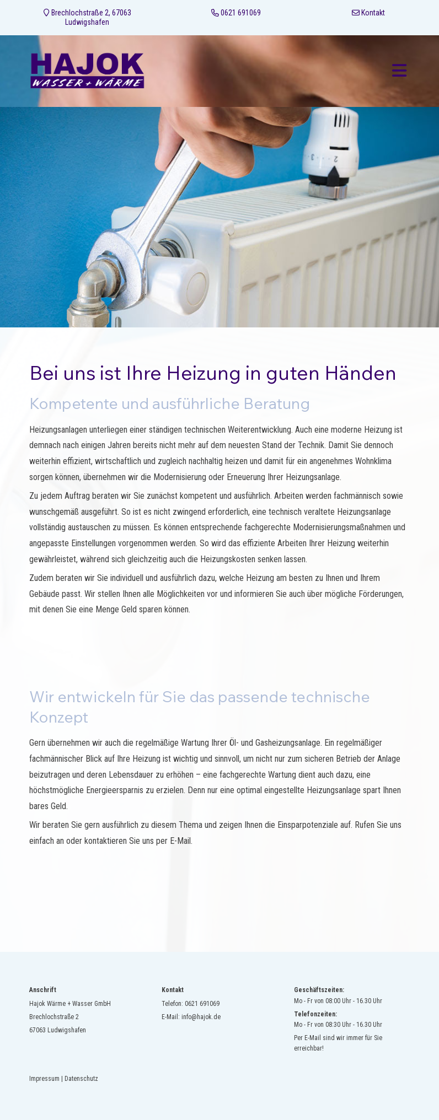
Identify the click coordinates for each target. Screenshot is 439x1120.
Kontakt (373, 12)
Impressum (44, 1079)
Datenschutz (81, 1079)
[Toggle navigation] (399, 71)
